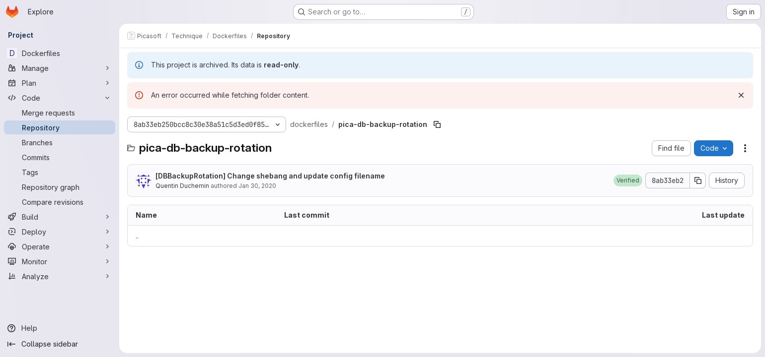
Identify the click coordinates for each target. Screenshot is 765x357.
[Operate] (59, 246)
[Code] (59, 98)
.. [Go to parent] (137, 236)
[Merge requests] (59, 112)
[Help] (59, 328)
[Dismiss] (741, 95)
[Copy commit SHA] (698, 180)
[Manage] (59, 68)
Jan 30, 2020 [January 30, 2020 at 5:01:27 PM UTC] (257, 185)
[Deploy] (59, 231)
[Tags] (59, 172)
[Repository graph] (59, 187)
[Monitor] (59, 261)
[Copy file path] (437, 124)
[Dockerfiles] (59, 53)
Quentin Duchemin (182, 185)
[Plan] (59, 83)
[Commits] (59, 157)
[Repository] (59, 127)
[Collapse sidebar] (59, 344)
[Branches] (59, 142)
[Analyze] (59, 276)
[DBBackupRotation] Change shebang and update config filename (270, 176)
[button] (627, 180)
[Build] (59, 217)
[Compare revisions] (59, 202)
